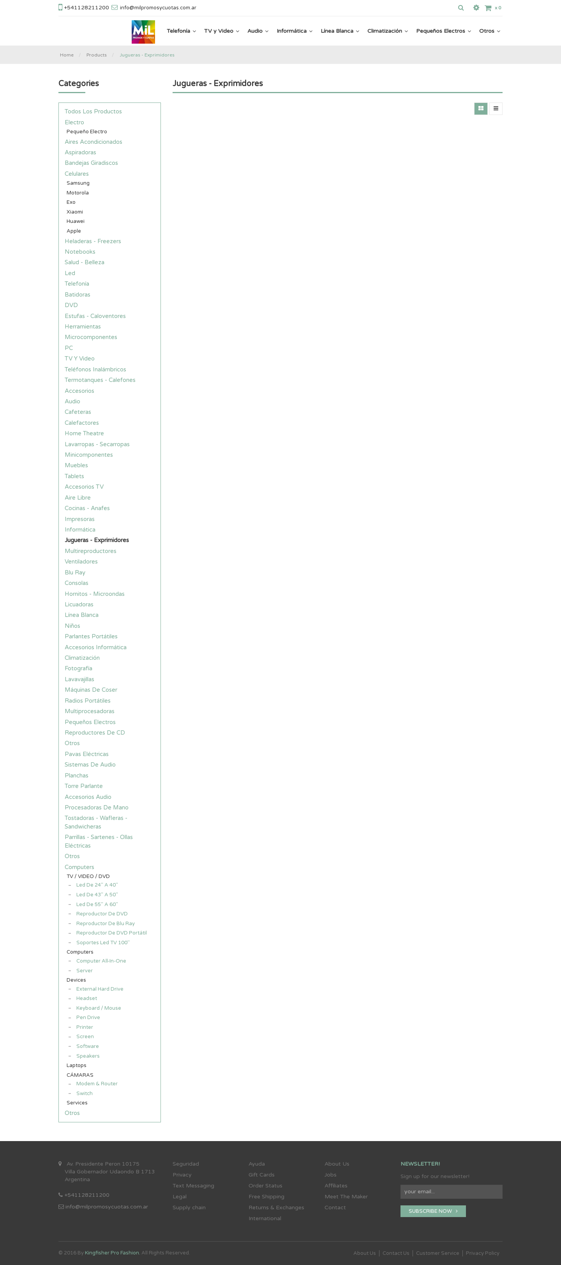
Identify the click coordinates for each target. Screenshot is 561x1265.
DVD (71, 305)
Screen (85, 1037)
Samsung (78, 183)
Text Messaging (193, 1185)
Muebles (76, 465)
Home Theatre (84, 433)
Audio (72, 401)
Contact (335, 1207)
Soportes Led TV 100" (103, 943)
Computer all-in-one (101, 961)
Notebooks (80, 251)
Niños (72, 625)
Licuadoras (79, 604)
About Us (337, 1164)
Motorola (78, 193)
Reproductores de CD (95, 732)
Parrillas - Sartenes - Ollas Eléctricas (99, 841)
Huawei (76, 221)
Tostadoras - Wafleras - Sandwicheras (96, 822)
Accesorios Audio (88, 796)
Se (176, 1164)
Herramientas (83, 326)
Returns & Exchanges (276, 1207)
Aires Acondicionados (93, 141)
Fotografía (78, 668)
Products (96, 55)
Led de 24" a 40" (97, 885)
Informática (80, 529)
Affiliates (336, 1185)
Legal (180, 1196)
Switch (84, 1093)
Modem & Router (97, 1084)
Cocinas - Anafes (87, 508)
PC (69, 348)
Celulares (77, 173)
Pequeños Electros (90, 722)
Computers (79, 867)
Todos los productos (93, 111)
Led (70, 273)
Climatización (82, 657)
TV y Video (80, 358)
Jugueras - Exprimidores (147, 55)
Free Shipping (266, 1196)
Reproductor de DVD (102, 914)
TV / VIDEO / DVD (88, 876)
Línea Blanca (82, 614)
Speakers (88, 1056)
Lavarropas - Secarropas (97, 444)
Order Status (265, 1185)
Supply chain (189, 1207)
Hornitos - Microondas (95, 593)
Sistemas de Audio (90, 764)
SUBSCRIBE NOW (433, 1211)
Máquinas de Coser (91, 689)
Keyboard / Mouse (98, 1008)
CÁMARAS (80, 1075)
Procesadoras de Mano (97, 807)
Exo (71, 202)
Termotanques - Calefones (100, 379)
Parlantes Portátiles (91, 636)
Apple (74, 231)
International (265, 1218)
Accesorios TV (84, 486)
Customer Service (437, 1253)
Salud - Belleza (84, 262)
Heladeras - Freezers (93, 241)
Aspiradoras (80, 152)
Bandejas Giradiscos (91, 162)
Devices (76, 980)
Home (67, 55)
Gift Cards (262, 1174)
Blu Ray (75, 572)
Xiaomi (75, 212)
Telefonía (77, 283)
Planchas (76, 775)
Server (84, 971)
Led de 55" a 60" (97, 904)
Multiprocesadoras (90, 711)
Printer (84, 1027)
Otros (72, 743)
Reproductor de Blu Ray (105, 923)
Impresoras (80, 519)
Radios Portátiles (88, 700)
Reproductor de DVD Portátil (111, 933)
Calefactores (82, 422)
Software (87, 1046)
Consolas (76, 583)
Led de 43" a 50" (97, 895)
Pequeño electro (87, 132)
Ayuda (257, 1164)
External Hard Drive (99, 989)
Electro (74, 122)
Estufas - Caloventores (95, 316)
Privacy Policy (482, 1253)
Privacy (182, 1174)
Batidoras (77, 294)
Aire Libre (78, 497)
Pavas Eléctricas (87, 754)
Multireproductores (90, 551)
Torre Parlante (84, 786)
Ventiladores (81, 561)
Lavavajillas (79, 679)
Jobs (331, 1174)
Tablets (74, 476)
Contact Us (396, 1253)
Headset (86, 998)
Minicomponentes (89, 454)
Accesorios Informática (96, 647)
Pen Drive (88, 1017)
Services (77, 1103)
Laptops (76, 1065)
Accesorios (79, 390)
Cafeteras (78, 411)
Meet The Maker (346, 1196)
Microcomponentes (91, 337)
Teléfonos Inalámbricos (95, 369)
